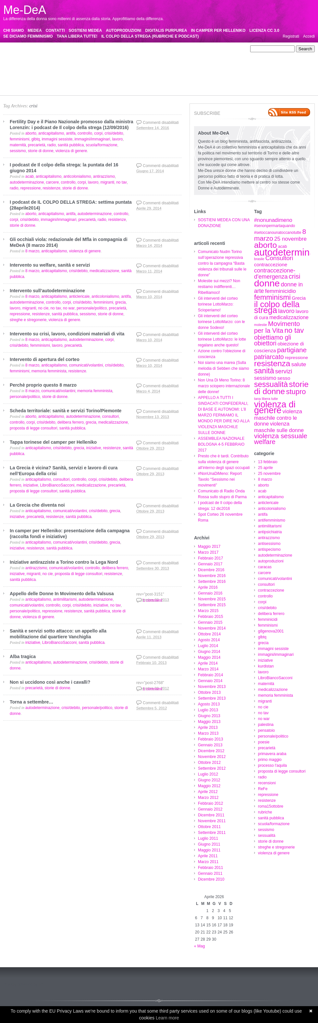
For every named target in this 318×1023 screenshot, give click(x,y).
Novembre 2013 (212, 686)
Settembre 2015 (212, 605)
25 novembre (80, 49)
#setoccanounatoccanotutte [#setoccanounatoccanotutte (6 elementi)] (277, 232)
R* (41, 984)
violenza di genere (19, 90)
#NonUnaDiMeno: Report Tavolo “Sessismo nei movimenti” (220, 479)
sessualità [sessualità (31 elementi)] (271, 384)
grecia (74, 66)
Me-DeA (24, 10)
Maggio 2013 (209, 721)
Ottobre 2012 (209, 762)
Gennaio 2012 (210, 809)
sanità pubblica (85, 84)
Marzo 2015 (208, 610)
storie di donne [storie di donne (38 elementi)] (281, 388)
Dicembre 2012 (211, 751)
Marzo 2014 (208, 669)
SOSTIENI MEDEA (85, 30)
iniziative (165, 66)
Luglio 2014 (208, 646)
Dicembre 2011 (211, 815)
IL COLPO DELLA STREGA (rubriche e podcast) (150, 36)
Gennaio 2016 (210, 593)
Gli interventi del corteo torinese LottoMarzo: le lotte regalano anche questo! (222, 339)
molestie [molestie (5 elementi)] (260, 325)
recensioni (190, 78)
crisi (33, 105)
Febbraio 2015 (210, 616)
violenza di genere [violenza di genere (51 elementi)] (275, 407)
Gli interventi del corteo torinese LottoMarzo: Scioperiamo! (218, 304)
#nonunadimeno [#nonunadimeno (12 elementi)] (273, 220)
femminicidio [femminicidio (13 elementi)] (280, 291)
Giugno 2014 (209, 651)
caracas (10, 60)
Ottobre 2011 (209, 826)
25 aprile (57, 49)
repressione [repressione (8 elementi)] (296, 357)
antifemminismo (17, 55)
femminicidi (219, 60)
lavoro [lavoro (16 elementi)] (286, 310)
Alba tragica (23, 656)
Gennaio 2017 (210, 564)
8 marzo (103, 49)
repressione (226, 78)
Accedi (309, 36)
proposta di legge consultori (141, 78)
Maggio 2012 (209, 786)
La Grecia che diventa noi (37, 505)
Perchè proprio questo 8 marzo (43, 385)
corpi (149, 60)
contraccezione (109, 60)
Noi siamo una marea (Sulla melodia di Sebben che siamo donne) (223, 368)
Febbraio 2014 (210, 675)
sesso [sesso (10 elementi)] (283, 378)
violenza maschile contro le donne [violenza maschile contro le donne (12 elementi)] (278, 417)
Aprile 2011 (208, 856)
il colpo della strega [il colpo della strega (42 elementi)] (277, 307)
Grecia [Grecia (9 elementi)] (299, 298)
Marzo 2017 (208, 552)
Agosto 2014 (209, 640)
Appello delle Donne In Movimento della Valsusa (62, 593)
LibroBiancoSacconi (228, 66)
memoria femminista (74, 72)
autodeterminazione (185, 55)
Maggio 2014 (209, 657)
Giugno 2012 (209, 780)
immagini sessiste (98, 66)
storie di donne (191, 84)
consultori (84, 60)
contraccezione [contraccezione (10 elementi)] (270, 264)
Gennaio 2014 (210, 681)
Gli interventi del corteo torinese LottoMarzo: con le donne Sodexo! (221, 322)
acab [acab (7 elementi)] (282, 246)
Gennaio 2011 (210, 873)
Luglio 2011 (208, 838)
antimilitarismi (46, 55)
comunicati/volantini (55, 60)
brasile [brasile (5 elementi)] (259, 259)
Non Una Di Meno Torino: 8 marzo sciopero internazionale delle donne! (224, 386)
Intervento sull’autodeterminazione (47, 290)
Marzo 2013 (208, 733)
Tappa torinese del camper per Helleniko (53, 442)
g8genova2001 (40, 66)
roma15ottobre (37, 84)
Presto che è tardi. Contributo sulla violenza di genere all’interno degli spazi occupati (224, 462)
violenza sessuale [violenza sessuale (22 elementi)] (280, 435)
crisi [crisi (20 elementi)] (294, 276)
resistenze (12, 84)
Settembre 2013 (212, 698)
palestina (166, 72)
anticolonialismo (209, 49)
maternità (11, 72)
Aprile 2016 (208, 587)
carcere (27, 60)
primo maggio (68, 78)
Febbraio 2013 (210, 739)
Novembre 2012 (212, 756)
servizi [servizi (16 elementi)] (283, 371)
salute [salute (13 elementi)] (298, 364)
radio (172, 78)
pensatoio (185, 72)
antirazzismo (100, 55)
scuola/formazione (117, 84)
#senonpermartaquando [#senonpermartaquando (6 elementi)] (274, 225)
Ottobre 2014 (209, 634)
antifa (231, 49)
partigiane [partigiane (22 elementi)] (292, 350)
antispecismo (153, 55)
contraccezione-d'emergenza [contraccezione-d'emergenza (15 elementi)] (274, 273)
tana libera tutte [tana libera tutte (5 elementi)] (266, 399)
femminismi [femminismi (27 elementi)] (272, 297)
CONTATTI (55, 30)
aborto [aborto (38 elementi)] (265, 245)
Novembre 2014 (212, 628)
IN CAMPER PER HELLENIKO (218, 30)
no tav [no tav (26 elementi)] (294, 330)
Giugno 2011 (209, 844)
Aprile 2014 (208, 663)
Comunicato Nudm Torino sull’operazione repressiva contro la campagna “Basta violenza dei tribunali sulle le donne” (222, 263)
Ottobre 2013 (209, 692)
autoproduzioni (219, 55)
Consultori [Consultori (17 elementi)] (279, 258)
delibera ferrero (193, 60)
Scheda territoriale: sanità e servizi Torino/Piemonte (65, 410)
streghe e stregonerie (226, 84)
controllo (133, 60)
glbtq (60, 66)
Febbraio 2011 (210, 867)
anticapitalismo (154, 49)
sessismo (146, 84)
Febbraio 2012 (210, 803)
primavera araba (38, 78)
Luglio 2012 (208, 774)
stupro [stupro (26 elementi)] (296, 392)
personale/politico (213, 72)
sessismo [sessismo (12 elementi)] (265, 378)
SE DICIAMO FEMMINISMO (28, 36)
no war (148, 72)
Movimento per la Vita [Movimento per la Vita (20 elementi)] (277, 327)
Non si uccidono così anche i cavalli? (50, 682)
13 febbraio (36, 49)
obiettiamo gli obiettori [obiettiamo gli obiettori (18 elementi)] (272, 340)
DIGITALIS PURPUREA (166, 30)
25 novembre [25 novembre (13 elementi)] (290, 239)
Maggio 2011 (209, 850)
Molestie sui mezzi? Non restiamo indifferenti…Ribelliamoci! (219, 287)
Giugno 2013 (209, 716)
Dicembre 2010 (211, 879)
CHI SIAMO (13, 30)
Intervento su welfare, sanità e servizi (50, 265)
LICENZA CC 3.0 (264, 30)
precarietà (11, 78)
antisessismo (126, 55)
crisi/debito (166, 60)
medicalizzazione (38, 72)
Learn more (167, 1017)
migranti (103, 72)
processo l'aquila (98, 78)
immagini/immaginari (136, 66)
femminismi (13, 66)
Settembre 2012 (212, 768)
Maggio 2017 (209, 546)
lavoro (201, 66)
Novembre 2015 (212, 599)
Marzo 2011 (208, 862)
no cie (119, 72)
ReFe (207, 78)
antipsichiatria (74, 55)
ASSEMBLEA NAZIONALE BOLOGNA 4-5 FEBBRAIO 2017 (221, 444)
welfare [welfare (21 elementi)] (264, 441)
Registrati (291, 36)
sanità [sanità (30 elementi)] (264, 371)
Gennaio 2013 (210, 745)
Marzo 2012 (208, 797)
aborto (119, 49)
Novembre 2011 (212, 821)
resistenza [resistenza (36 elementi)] (272, 363)
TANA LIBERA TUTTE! (77, 36)
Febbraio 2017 (210, 558)
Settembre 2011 (212, 832)
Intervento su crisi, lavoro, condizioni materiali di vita (67, 333)
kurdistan (184, 66)
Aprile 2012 (208, 791)
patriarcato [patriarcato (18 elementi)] (269, 356)
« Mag (199, 946)
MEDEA (35, 30)
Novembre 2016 (212, 575)
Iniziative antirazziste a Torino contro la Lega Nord (64, 562)
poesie (238, 72)
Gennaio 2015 (210, 622)
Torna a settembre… (31, 701)
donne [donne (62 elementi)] (267, 283)
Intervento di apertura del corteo (45, 359)
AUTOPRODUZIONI (123, 30)
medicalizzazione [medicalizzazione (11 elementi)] (289, 317)
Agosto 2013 (209, 704)
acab (133, 49)
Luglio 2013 (208, 710)
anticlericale (181, 49)
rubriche (61, 84)
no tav (133, 72)
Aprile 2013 (208, 727)
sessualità (166, 84)
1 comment (152, 600)
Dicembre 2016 (211, 570)
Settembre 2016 (212, 581)
